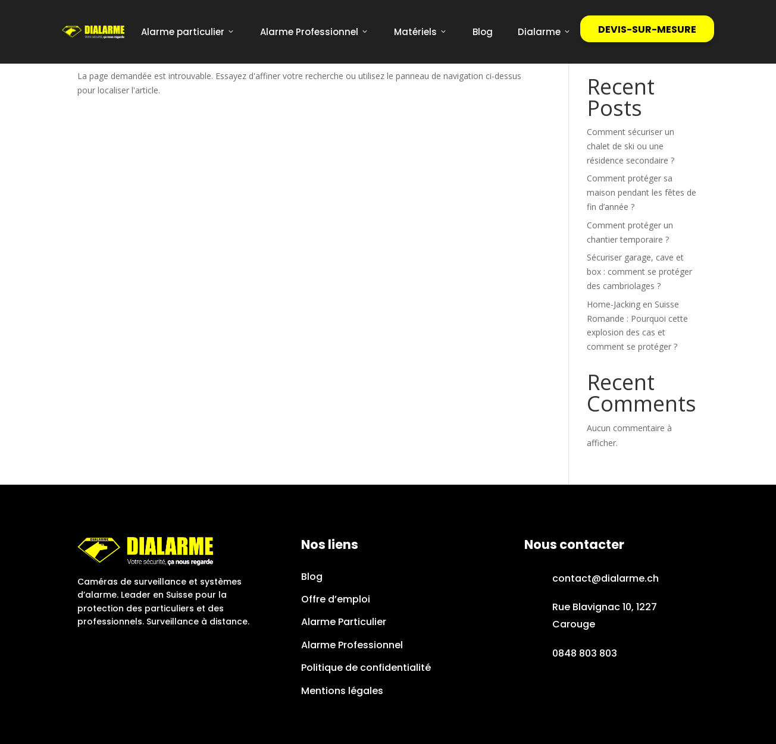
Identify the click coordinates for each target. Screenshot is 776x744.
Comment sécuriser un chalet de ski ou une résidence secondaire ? (630, 146)
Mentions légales (342, 691)
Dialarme (544, 32)
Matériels (421, 32)
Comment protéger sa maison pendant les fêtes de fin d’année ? (641, 192)
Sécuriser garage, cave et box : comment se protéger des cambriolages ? (639, 271)
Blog (483, 32)
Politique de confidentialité (366, 667)
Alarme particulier (188, 32)
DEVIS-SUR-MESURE (647, 29)
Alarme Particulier (343, 622)
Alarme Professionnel (314, 32)
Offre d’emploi (335, 599)
